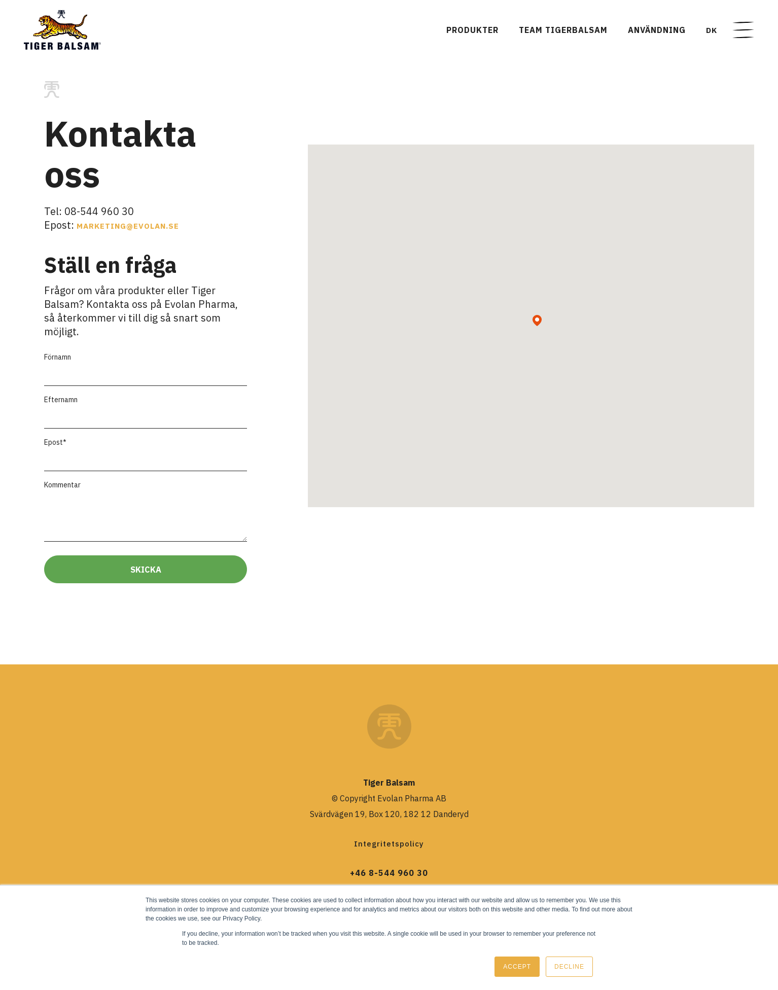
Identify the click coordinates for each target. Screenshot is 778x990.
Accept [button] (517, 966)
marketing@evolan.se (128, 226)
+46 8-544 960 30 (389, 873)
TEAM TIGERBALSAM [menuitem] (563, 30)
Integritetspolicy (389, 843)
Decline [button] (569, 966)
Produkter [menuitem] (472, 30)
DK (711, 30)
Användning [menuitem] (657, 30)
